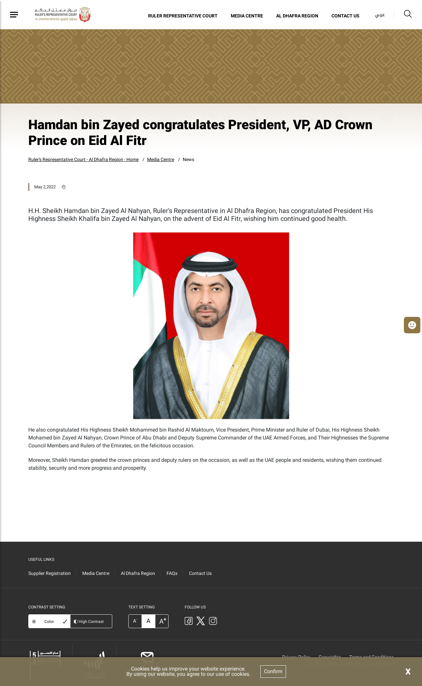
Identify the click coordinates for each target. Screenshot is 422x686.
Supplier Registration (49, 573)
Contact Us (345, 15)
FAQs (172, 573)
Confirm (273, 671)
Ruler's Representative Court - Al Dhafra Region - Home (83, 159)
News (188, 159)
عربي (380, 14)
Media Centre (247, 15)
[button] (412, 325)
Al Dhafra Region (297, 15)
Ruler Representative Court (183, 15)
